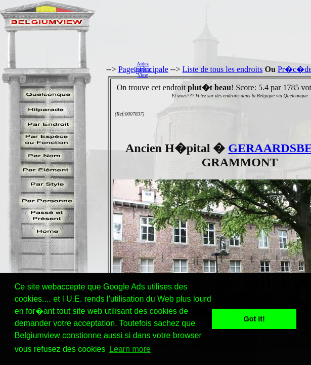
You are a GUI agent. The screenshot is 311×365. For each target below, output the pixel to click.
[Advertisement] (233, 69)
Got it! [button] (254, 319)
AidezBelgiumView (142, 69)
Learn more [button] (130, 349)
